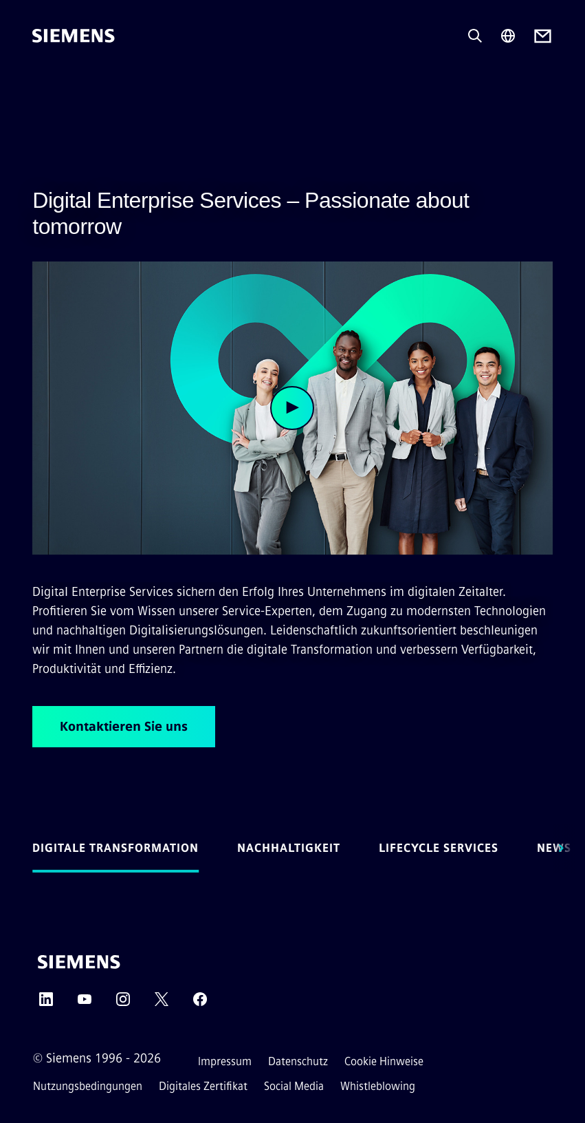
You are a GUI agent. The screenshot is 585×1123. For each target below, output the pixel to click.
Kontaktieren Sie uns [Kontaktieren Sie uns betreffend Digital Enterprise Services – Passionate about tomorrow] (124, 726)
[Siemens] (73, 36)
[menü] (42, 82)
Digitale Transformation (115, 848)
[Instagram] (123, 1003)
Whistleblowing (377, 1086)
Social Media (294, 1086)
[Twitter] (161, 1003)
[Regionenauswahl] (508, 36)
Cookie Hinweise (383, 1061)
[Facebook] (200, 1003)
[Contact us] (543, 36)
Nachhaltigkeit (288, 848)
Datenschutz (298, 1061)
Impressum (225, 1061)
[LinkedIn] (46, 1003)
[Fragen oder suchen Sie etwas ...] (475, 36)
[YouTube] (84, 1003)
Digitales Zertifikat (203, 1086)
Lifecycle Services (438, 848)
